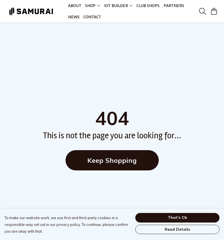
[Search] (202, 11)
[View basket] (213, 11)
